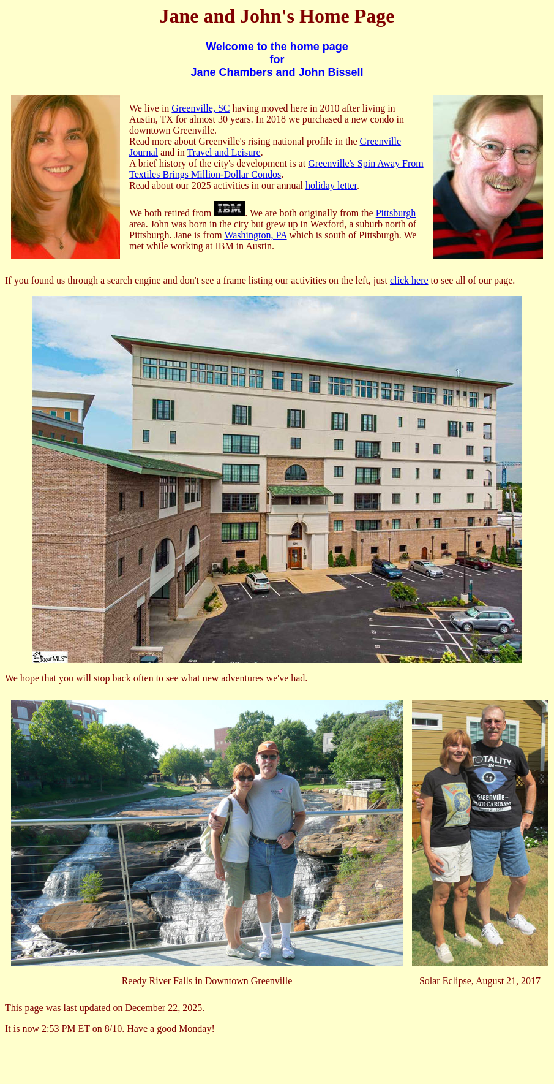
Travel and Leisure (223, 152)
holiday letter (331, 185)
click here (409, 280)
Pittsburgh (396, 213)
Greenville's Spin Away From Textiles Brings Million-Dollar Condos (276, 169)
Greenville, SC (200, 108)
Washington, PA (255, 235)
